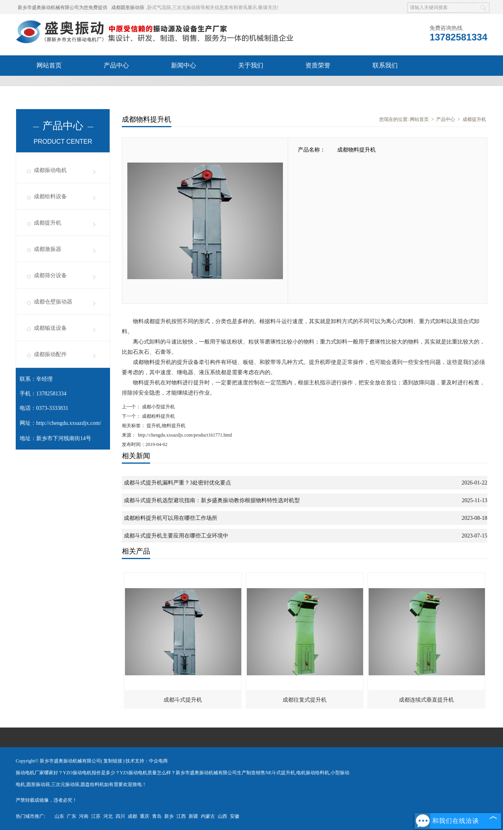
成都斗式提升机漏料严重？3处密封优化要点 (177, 483)
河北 (108, 816)
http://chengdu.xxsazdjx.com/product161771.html (185, 435)
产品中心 (116, 65)
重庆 (144, 816)
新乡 (169, 816)
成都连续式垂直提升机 (426, 700)
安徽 (234, 816)
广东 (71, 816)
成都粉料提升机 (158, 416)
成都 (132, 816)
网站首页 (49, 65)
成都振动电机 (50, 170)
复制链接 (112, 761)
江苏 (96, 816)
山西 (222, 816)
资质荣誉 (317, 65)
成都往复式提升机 (305, 700)
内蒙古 (208, 816)
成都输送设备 (50, 328)
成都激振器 (47, 249)
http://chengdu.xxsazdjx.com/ (68, 423)
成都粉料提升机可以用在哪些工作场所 (170, 518)
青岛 (157, 816)
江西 (181, 816)
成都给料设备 (50, 196)
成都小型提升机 (158, 407)
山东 (59, 816)
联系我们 (385, 65)
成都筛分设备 (50, 275)
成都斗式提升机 (182, 700)
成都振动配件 (50, 354)
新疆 (193, 816)
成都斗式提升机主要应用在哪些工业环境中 (176, 536)
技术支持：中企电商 (146, 761)
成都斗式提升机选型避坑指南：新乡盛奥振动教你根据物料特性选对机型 (212, 500)
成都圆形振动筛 (127, 7)
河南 (83, 816)
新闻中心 (183, 65)
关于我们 (250, 65)
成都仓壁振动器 (53, 302)
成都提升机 (47, 223)
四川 (120, 816)
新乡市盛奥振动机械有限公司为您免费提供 (62, 7)
